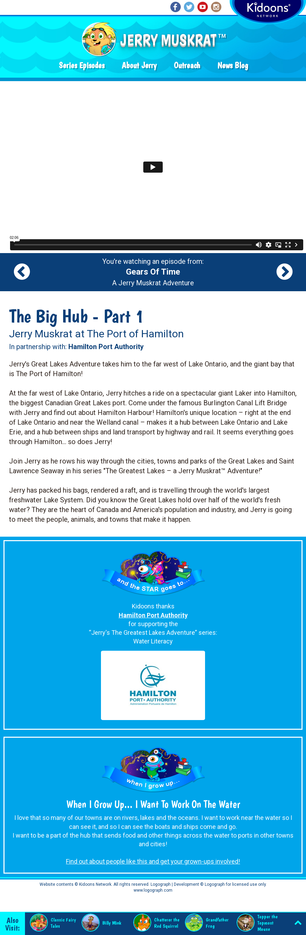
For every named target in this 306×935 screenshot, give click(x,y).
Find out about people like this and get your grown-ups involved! (153, 861)
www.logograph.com (153, 890)
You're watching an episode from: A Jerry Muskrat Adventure (153, 272)
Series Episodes (81, 65)
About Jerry (139, 65)
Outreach (187, 65)
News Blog (233, 65)
